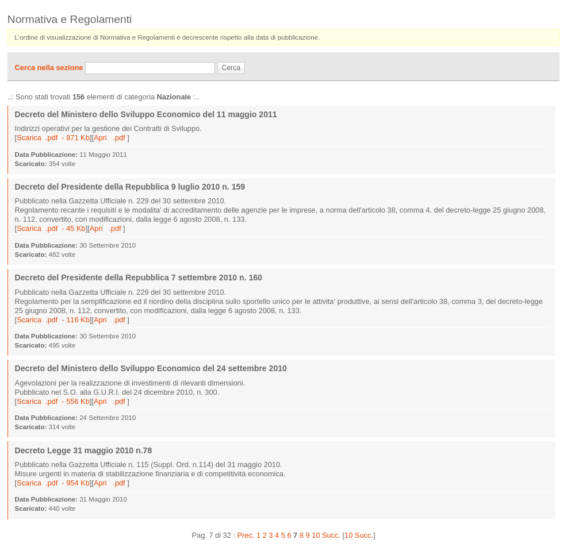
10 (316, 535)
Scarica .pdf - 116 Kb (53, 319)
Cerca (231, 68)
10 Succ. (358, 535)
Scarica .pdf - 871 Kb (53, 137)
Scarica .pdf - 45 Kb (51, 228)
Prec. (246, 535)
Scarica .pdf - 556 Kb (53, 401)
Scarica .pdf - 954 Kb (53, 483)
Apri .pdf (110, 137)
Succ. (331, 535)
